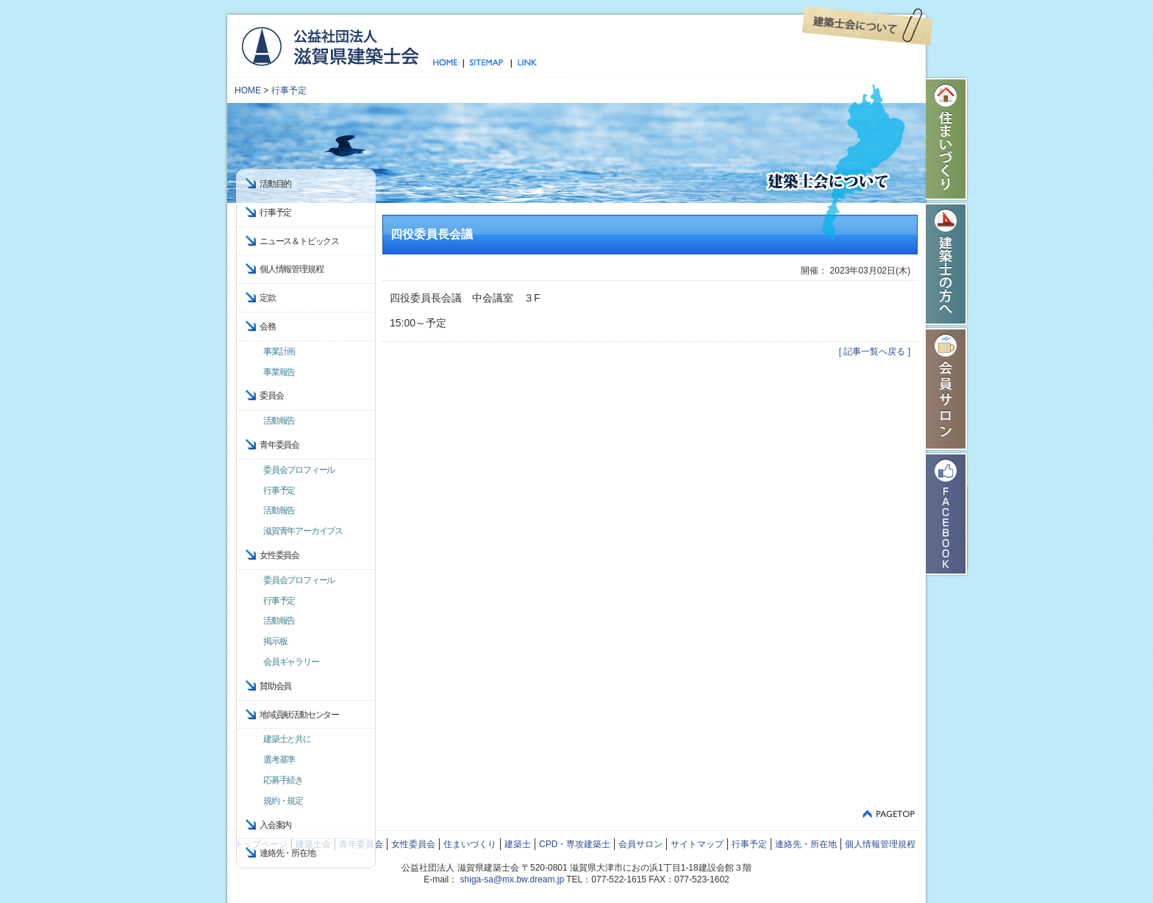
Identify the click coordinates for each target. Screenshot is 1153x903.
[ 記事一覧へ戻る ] (874, 351)
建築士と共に (287, 739)
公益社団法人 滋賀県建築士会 (329, 45)
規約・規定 (283, 801)
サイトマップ (487, 63)
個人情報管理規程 (291, 269)
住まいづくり (947, 138)
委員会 (271, 395)
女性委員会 (413, 844)
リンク (524, 63)
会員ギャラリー (291, 662)
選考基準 (279, 759)
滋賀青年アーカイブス (303, 531)
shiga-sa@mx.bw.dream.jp (512, 879)
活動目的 (275, 184)
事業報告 (279, 372)
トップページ (448, 63)
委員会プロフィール (299, 470)
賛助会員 (275, 686)
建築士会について (867, 26)
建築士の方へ (947, 263)
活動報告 (279, 420)
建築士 (517, 844)
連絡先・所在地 (287, 853)
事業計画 (279, 351)
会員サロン (947, 389)
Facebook (947, 514)
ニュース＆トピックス (299, 241)
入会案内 (275, 825)
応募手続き (283, 780)
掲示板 (275, 641)
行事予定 (289, 90)
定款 (268, 298)
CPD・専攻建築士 (574, 844)
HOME (248, 90)
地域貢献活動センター (299, 715)
